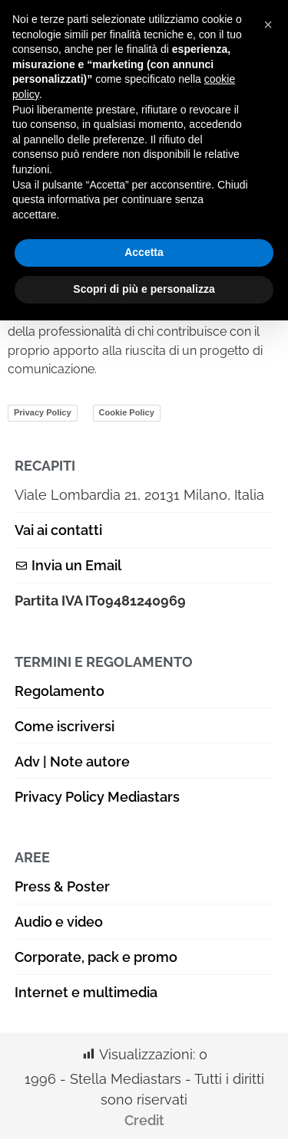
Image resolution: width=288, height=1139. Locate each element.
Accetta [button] (144, 252)
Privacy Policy (42, 412)
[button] (268, 24)
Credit (144, 1120)
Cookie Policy (126, 412)
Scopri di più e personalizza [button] (143, 289)
